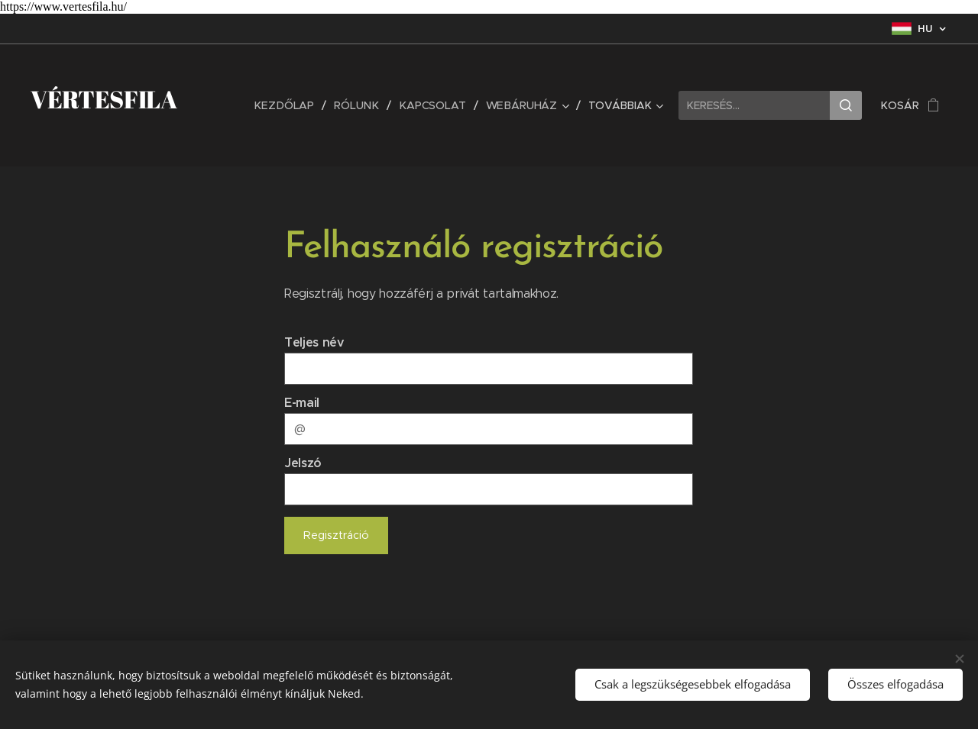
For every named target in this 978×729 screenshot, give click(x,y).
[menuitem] (289, 105)
